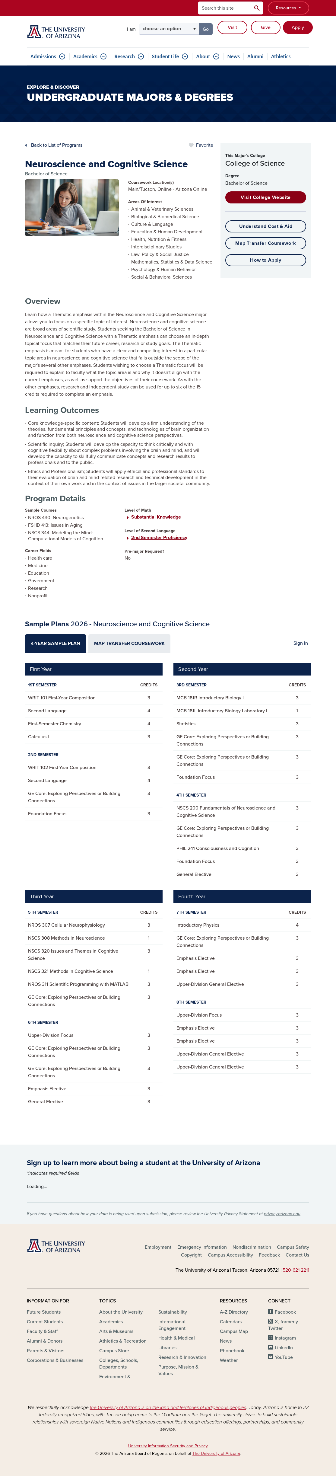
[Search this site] (224, 8)
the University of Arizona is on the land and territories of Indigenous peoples (168, 1407)
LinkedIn (284, 1348)
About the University (121, 1312)
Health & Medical (176, 1338)
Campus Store (114, 1351)
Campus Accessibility (230, 1255)
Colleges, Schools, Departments (118, 1363)
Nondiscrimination (252, 1247)
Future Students (44, 1312)
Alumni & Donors (44, 1341)
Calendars (231, 1322)
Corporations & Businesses (55, 1360)
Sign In (300, 643)
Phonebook (232, 1351)
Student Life (165, 56)
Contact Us (297, 1255)
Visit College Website (266, 197)
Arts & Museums (116, 1331)
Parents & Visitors (45, 1351)
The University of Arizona (216, 1453)
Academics (85, 56)
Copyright (191, 1255)
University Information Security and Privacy (168, 1446)
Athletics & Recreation (123, 1341)
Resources (286, 8)
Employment (158, 1247)
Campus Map (234, 1331)
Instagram (285, 1338)
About (203, 56)
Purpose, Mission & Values (178, 1370)
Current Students (45, 1322)
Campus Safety (293, 1247)
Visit (232, 27)
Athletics (281, 56)
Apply (298, 27)
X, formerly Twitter (283, 1325)
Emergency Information (202, 1247)
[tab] (55, 643)
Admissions (43, 56)
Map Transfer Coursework (265, 243)
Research (125, 56)
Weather (229, 1360)
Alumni (255, 56)
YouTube (284, 1357)
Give (266, 27)
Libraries (167, 1348)
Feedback (269, 1255)
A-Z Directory (234, 1312)
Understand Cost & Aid (266, 226)
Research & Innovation (182, 1357)
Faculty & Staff (42, 1331)
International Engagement (171, 1325)
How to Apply (265, 260)
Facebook (285, 1312)
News (233, 56)
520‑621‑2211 (296, 1270)
